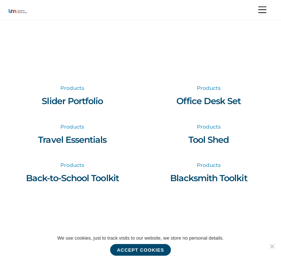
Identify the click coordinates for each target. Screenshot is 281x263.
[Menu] (262, 10)
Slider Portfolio (72, 101)
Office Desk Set (208, 101)
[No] (272, 246)
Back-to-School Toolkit (72, 178)
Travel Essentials (72, 139)
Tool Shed (208, 139)
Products (72, 88)
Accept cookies (140, 250)
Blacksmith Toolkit (208, 178)
